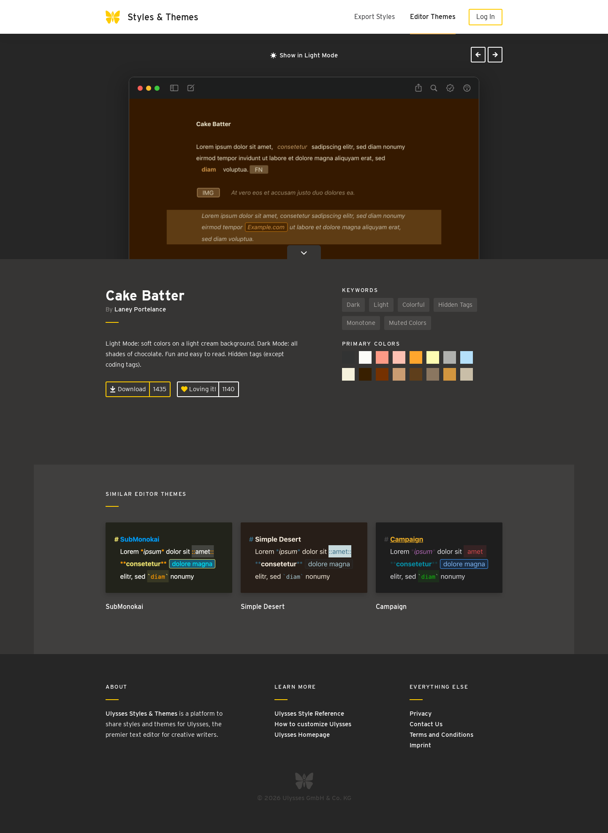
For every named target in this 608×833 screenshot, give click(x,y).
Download (128, 389)
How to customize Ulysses (312, 724)
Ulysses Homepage (302, 734)
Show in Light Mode (304, 55)
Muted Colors (407, 323)
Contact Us (426, 724)
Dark (353, 304)
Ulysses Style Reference (309, 713)
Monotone (361, 323)
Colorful (413, 304)
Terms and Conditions (441, 734)
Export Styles (374, 17)
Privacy (421, 713)
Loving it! (198, 389)
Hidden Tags (455, 304)
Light (381, 304)
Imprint (420, 745)
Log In (485, 17)
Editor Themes (433, 17)
